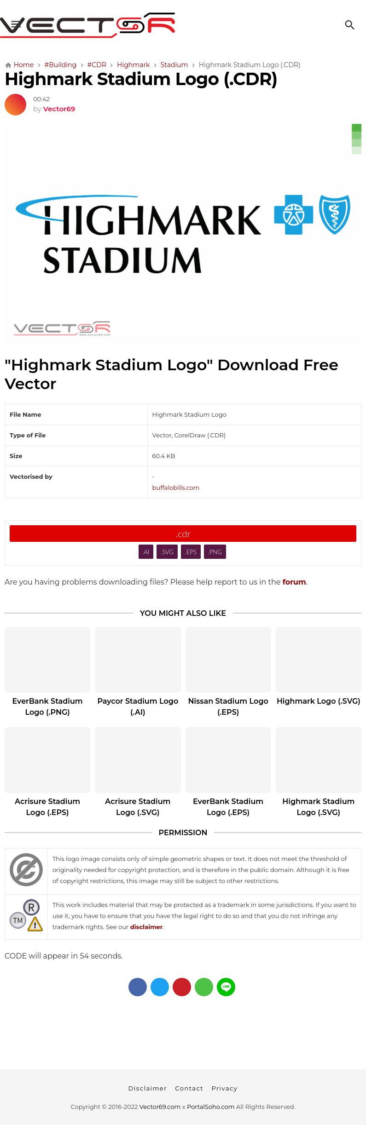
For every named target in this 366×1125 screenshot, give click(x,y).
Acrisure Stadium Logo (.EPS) (47, 807)
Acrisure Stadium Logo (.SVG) (137, 807)
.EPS (191, 552)
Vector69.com (159, 1106)
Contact (189, 1088)
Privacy (224, 1088)
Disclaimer (147, 1088)
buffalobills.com (176, 487)
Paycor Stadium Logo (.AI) (137, 707)
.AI (145, 552)
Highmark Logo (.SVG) (318, 701)
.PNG (215, 552)
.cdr (182, 533)
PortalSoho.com (211, 1106)
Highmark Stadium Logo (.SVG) (318, 807)
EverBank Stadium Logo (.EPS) (228, 807)
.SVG (167, 552)
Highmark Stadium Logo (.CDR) (141, 79)
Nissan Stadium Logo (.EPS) (228, 707)
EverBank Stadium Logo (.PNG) (47, 707)
